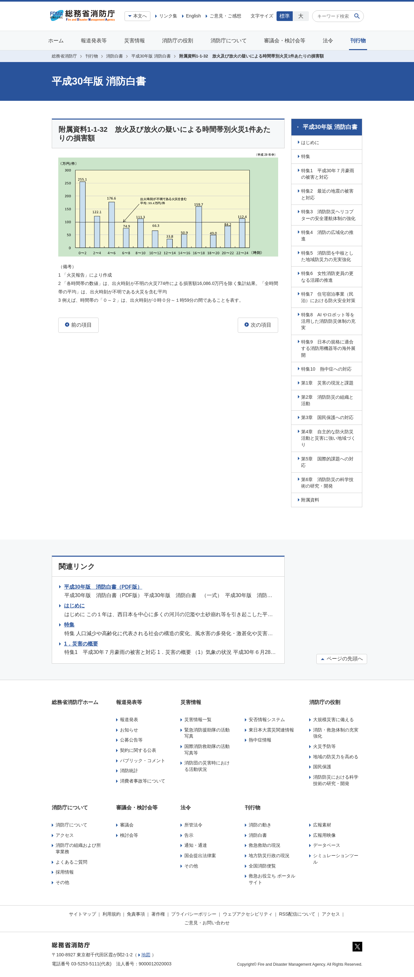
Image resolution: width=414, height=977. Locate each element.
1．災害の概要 (81, 643)
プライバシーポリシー (193, 913)
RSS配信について (297, 913)
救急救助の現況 (264, 844)
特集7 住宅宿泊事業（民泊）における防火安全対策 (329, 296)
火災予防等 (324, 745)
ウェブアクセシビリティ (248, 913)
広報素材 (322, 823)
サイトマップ (82, 913)
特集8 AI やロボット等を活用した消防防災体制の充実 (329, 320)
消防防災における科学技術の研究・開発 (335, 779)
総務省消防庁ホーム (75, 701)
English (193, 15)
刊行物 (358, 40)
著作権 (158, 913)
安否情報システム (267, 718)
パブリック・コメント (142, 759)
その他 (62, 881)
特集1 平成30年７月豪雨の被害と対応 (328, 173)
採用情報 (65, 871)
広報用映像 (324, 834)
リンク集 (168, 15)
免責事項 (136, 913)
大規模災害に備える (333, 718)
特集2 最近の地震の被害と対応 (328, 193)
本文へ (140, 15)
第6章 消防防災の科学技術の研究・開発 (328, 482)
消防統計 (129, 769)
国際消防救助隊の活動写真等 (207, 748)
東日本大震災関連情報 (271, 728)
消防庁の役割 (177, 40)
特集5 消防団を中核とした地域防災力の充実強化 (328, 255)
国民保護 (322, 765)
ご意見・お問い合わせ (207, 921)
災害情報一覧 (198, 718)
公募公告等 (131, 738)
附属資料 (311, 498)
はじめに (311, 141)
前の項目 (78, 325)
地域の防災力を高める (335, 755)
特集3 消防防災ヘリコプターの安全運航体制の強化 (329, 214)
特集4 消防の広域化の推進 (328, 234)
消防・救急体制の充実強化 (335, 732)
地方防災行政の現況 (269, 854)
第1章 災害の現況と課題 (328, 381)
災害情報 (134, 40)
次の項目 (258, 325)
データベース (326, 844)
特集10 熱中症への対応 (327, 368)
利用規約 (112, 913)
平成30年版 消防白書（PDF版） (103, 586)
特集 (306, 155)
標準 (284, 16)
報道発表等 (94, 40)
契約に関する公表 (138, 749)
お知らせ (129, 728)
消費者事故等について (142, 780)
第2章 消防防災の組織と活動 (328, 399)
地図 (145, 953)
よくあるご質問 (71, 861)
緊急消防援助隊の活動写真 (207, 732)
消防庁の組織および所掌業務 (78, 847)
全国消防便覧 (262, 864)
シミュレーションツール (335, 858)
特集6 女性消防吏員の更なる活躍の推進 (328, 275)
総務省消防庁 (64, 56)
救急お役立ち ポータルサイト (272, 878)
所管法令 (193, 823)
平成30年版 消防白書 (151, 56)
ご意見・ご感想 (225, 15)
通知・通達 (195, 844)
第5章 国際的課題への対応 (328, 461)
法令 (328, 40)
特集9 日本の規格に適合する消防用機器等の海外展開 (329, 347)
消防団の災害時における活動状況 (207, 765)
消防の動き (260, 823)
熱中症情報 (260, 738)
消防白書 (114, 56)
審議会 (127, 823)
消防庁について (229, 40)
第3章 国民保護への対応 (328, 416)
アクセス (65, 834)
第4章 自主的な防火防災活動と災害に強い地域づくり (329, 437)
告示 (188, 834)
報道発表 (129, 718)
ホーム (56, 40)
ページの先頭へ (342, 658)
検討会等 (129, 834)
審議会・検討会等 (284, 40)
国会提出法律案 (200, 854)
